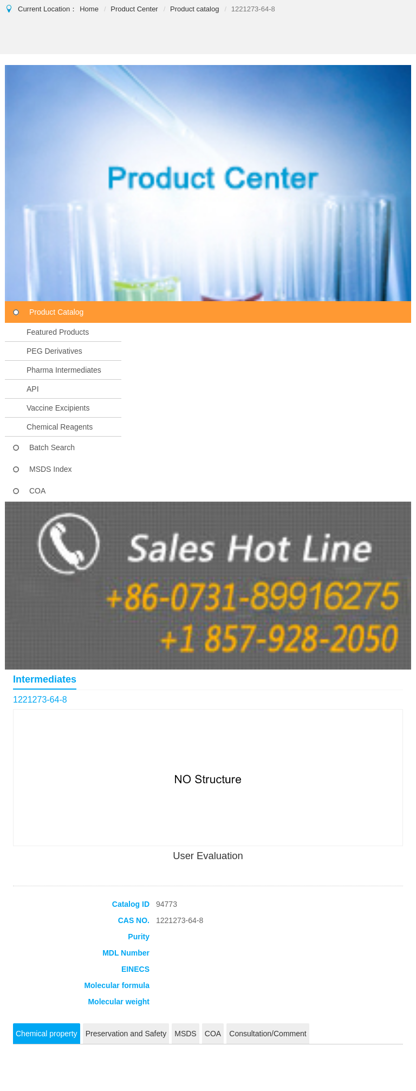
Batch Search (52, 447)
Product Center (134, 9)
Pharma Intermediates (64, 370)
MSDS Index (50, 469)
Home (89, 9)
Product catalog (194, 9)
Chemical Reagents (60, 427)
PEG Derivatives (54, 351)
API (33, 389)
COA (37, 490)
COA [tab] (213, 1033)
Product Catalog (56, 312)
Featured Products (58, 332)
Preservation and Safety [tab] (126, 1033)
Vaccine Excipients (58, 408)
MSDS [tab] (185, 1033)
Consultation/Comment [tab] (267, 1033)
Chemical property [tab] (46, 1033)
